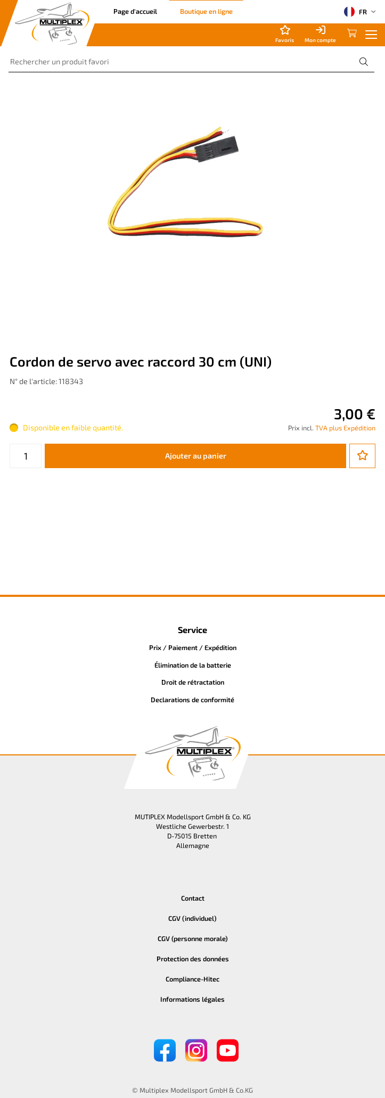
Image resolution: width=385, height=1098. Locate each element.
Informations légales (192, 999)
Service (192, 630)
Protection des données (193, 958)
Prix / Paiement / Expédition (192, 647)
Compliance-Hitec (192, 979)
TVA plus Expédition (345, 427)
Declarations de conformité (192, 699)
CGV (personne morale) (193, 938)
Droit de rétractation (192, 682)
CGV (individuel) (192, 918)
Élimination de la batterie (192, 665)
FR (355, 11)
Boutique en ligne (206, 11)
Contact (192, 898)
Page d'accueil (135, 11)
